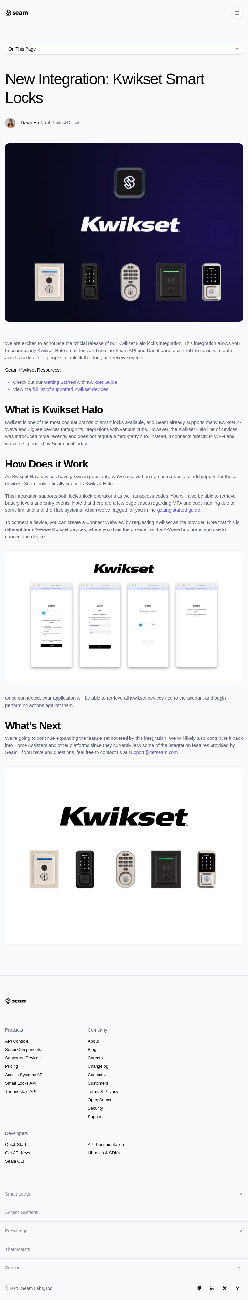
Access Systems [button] (124, 1212)
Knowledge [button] (124, 1230)
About (93, 1041)
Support (95, 1116)
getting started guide (178, 510)
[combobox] (124, 49)
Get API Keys (17, 1152)
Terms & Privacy (103, 1091)
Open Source (100, 1099)
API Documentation (106, 1144)
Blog (92, 1049)
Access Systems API (24, 1074)
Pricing (11, 1066)
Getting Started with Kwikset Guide (80, 382)
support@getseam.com (153, 752)
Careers (95, 1057)
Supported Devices (23, 1057)
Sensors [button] (124, 1267)
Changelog (98, 1066)
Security (95, 1108)
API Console (16, 1041)
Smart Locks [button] (124, 1194)
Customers (98, 1083)
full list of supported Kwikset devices (70, 389)
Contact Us (98, 1074)
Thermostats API (20, 1091)
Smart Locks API (20, 1083)
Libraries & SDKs (104, 1152)
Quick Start (15, 1144)
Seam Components (23, 1049)
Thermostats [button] (124, 1249)
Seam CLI (14, 1161)
